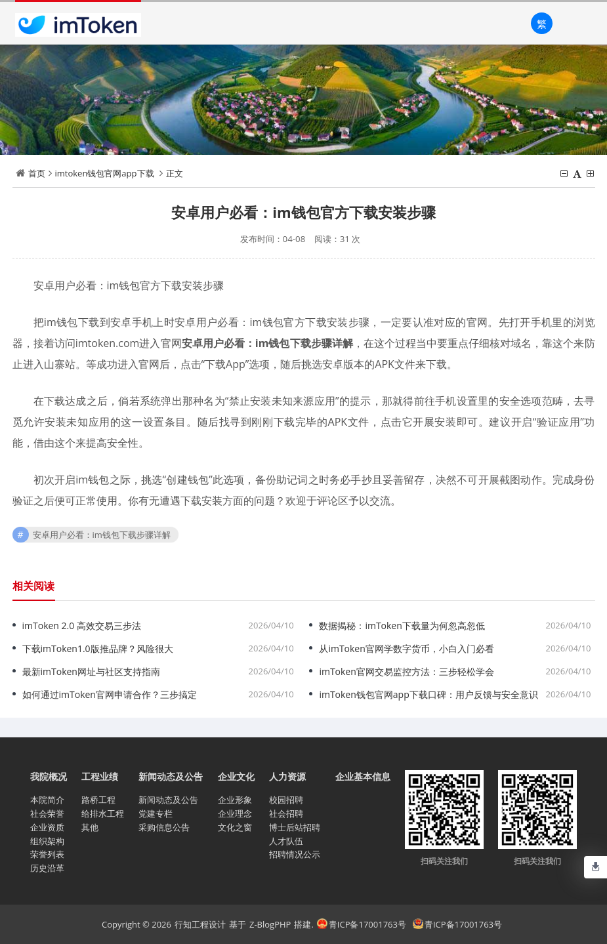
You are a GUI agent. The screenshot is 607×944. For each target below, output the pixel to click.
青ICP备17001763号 (361, 924)
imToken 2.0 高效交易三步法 (81, 625)
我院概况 (48, 776)
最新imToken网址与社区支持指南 (91, 671)
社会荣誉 (47, 813)
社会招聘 (286, 813)
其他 (89, 827)
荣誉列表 (47, 854)
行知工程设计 (200, 924)
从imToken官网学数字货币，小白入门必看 (406, 648)
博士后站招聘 (294, 827)
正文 (174, 173)
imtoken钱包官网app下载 (104, 173)
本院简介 (47, 800)
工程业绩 (99, 776)
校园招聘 (286, 800)
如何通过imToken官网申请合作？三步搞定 (109, 694)
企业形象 (235, 800)
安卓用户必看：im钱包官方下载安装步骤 (303, 212)
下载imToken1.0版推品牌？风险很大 (97, 648)
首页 (36, 173)
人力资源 (287, 776)
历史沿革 (47, 868)
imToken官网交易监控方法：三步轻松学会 (406, 671)
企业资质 (47, 827)
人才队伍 (286, 841)
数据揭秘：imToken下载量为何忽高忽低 (401, 625)
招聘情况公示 (294, 854)
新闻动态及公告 (170, 776)
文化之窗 (235, 827)
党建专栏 (155, 813)
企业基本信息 (362, 776)
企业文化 (236, 776)
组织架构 (47, 841)
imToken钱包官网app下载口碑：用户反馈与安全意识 (428, 694)
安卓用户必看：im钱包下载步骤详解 (102, 535)
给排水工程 (102, 813)
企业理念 (235, 813)
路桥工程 (98, 800)
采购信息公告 (164, 827)
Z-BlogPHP (270, 924)
